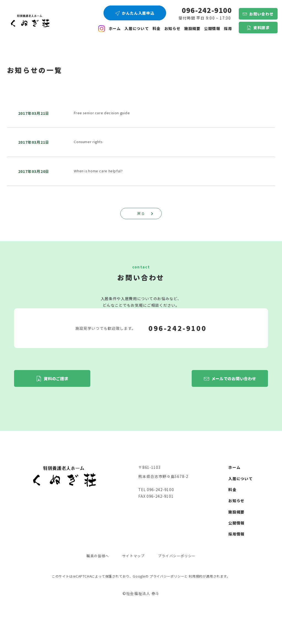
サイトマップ (133, 556)
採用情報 (236, 534)
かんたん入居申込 (138, 13)
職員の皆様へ (95, 556)
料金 (157, 28)
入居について (136, 28)
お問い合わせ (261, 14)
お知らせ (172, 28)
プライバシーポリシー (178, 556)
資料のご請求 (56, 379)
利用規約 (195, 574)
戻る (146, 213)
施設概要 (192, 28)
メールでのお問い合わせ (233, 379)
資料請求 (261, 27)
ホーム (115, 28)
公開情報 (236, 523)
